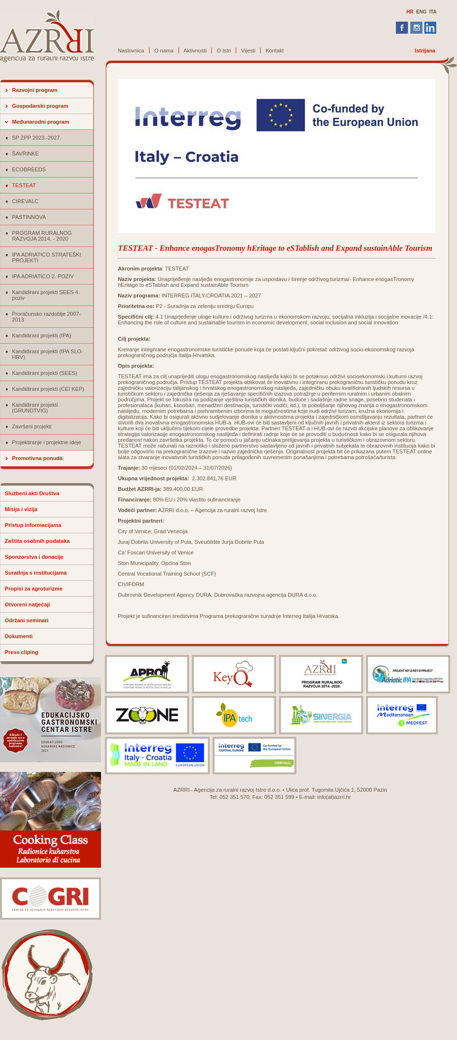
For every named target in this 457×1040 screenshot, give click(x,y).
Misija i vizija (21, 509)
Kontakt (275, 50)
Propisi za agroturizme (34, 588)
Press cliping (21, 652)
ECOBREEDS (29, 169)
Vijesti (248, 50)
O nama (164, 50)
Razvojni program (35, 90)
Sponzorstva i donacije (34, 557)
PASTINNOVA (29, 217)
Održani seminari (27, 620)
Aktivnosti (195, 50)
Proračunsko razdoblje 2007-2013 (46, 316)
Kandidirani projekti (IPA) (41, 335)
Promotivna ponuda (37, 458)
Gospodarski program (40, 106)
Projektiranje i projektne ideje (46, 442)
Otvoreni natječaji (27, 604)
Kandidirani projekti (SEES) (44, 373)
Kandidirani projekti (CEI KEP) (48, 389)
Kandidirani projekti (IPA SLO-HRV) (47, 354)
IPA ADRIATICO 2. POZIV (43, 276)
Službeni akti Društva (32, 493)
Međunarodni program (40, 122)
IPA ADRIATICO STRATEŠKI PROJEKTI (46, 257)
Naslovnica (131, 50)
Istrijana (425, 50)
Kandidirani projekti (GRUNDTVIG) (35, 407)
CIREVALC (25, 201)
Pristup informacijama (33, 525)
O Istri (223, 50)
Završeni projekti (31, 426)
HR (409, 11)
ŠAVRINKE (25, 153)
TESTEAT (24, 185)
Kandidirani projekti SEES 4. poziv (46, 295)
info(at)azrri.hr (334, 797)
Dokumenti (19, 636)
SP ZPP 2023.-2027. (36, 138)
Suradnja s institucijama (36, 573)
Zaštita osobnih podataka (37, 541)
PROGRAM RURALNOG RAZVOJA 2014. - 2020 (42, 236)
